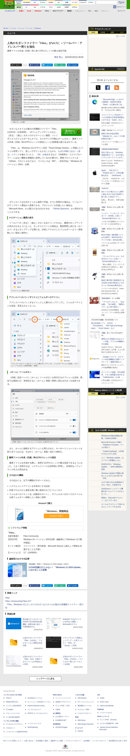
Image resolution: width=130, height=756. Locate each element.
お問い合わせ (28, 741)
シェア (36, 65)
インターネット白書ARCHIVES (16, 732)
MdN (76, 717)
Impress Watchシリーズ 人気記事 (108, 390)
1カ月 (122, 32)
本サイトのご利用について (12, 741)
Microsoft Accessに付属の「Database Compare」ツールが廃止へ (112, 444)
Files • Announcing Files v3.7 (18, 601)
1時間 (93, 32)
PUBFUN (100, 709)
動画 (96, 11)
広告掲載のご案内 (42, 741)
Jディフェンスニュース (86, 702)
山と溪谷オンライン (62, 716)
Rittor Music (57, 695)
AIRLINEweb (82, 698)
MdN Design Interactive (86, 724)
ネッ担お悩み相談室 (13, 717)
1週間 (112, 32)
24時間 (102, 32)
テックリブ (79, 728)
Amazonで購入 (56, 516)
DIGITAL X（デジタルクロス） (38, 713)
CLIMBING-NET (60, 720)
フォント (104, 11)
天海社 (102, 698)
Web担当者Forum (12, 702)
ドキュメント (79, 11)
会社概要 (87, 741)
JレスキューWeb (83, 709)
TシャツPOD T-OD (62, 706)
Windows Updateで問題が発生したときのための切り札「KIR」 (112, 475)
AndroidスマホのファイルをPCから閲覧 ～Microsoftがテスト (72, 621)
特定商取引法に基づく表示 (118, 741)
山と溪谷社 (57, 713)
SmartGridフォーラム (35, 698)
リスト (25, 65)
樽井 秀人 (58, 57)
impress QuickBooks (107, 706)
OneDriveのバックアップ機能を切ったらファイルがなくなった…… (112, 491)
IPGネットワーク (103, 716)
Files (7, 598)
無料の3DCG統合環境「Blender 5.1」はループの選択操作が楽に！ (113, 136)
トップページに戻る (45, 679)
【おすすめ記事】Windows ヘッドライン (110, 430)
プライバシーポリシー (73, 741)
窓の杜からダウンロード (72, 132)
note (61, 65)
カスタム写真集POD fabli (109, 723)
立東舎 (57, 709)
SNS (89, 11)
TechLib (80, 731)
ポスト (18, 65)
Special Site (100, 69)
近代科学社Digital (61, 727)
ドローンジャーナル (13, 713)
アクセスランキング (103, 29)
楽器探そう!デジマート (63, 702)
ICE (98, 695)
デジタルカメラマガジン (14, 724)
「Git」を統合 (42, 154)
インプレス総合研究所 (13, 706)
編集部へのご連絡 (57, 741)
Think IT (8, 698)
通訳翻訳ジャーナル (84, 706)
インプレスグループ (99, 741)
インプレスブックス (34, 723)
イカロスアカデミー (84, 713)
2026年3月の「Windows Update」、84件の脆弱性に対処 (112, 466)
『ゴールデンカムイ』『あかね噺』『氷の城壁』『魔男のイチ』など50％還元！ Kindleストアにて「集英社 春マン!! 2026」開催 (113, 307)
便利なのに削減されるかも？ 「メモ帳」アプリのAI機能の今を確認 (112, 341)
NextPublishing (33, 727)
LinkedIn (74, 65)
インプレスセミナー (34, 709)
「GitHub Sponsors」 (61, 209)
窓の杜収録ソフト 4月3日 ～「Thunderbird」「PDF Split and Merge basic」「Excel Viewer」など (107, 325)
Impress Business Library (36, 706)
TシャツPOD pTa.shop (108, 720)
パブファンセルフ (106, 713)
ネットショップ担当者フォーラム (39, 702)
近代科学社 (57, 724)
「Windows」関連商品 (56, 511)
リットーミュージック (63, 698)
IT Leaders (9, 709)
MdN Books (82, 720)
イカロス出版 (79, 695)
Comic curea (104, 702)
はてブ (49, 65)
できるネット (10, 728)
